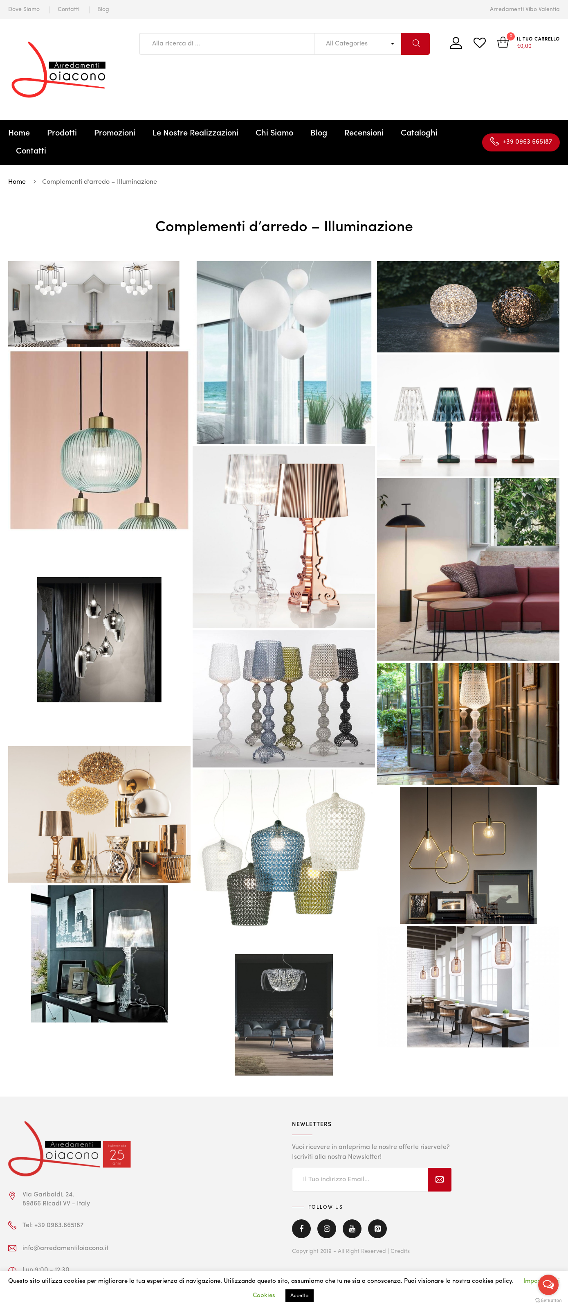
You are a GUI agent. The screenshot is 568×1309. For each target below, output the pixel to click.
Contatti (68, 9)
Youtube (352, 1228)
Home (19, 133)
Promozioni (114, 133)
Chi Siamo (274, 133)
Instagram (326, 1228)
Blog (103, 9)
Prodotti (62, 133)
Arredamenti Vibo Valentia (525, 9)
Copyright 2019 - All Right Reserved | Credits (351, 1251)
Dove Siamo (24, 9)
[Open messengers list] (548, 1285)
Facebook (301, 1228)
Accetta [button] (299, 1295)
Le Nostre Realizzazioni (195, 133)
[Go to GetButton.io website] (548, 1300)
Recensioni (364, 133)
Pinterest (377, 1228)
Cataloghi (419, 133)
